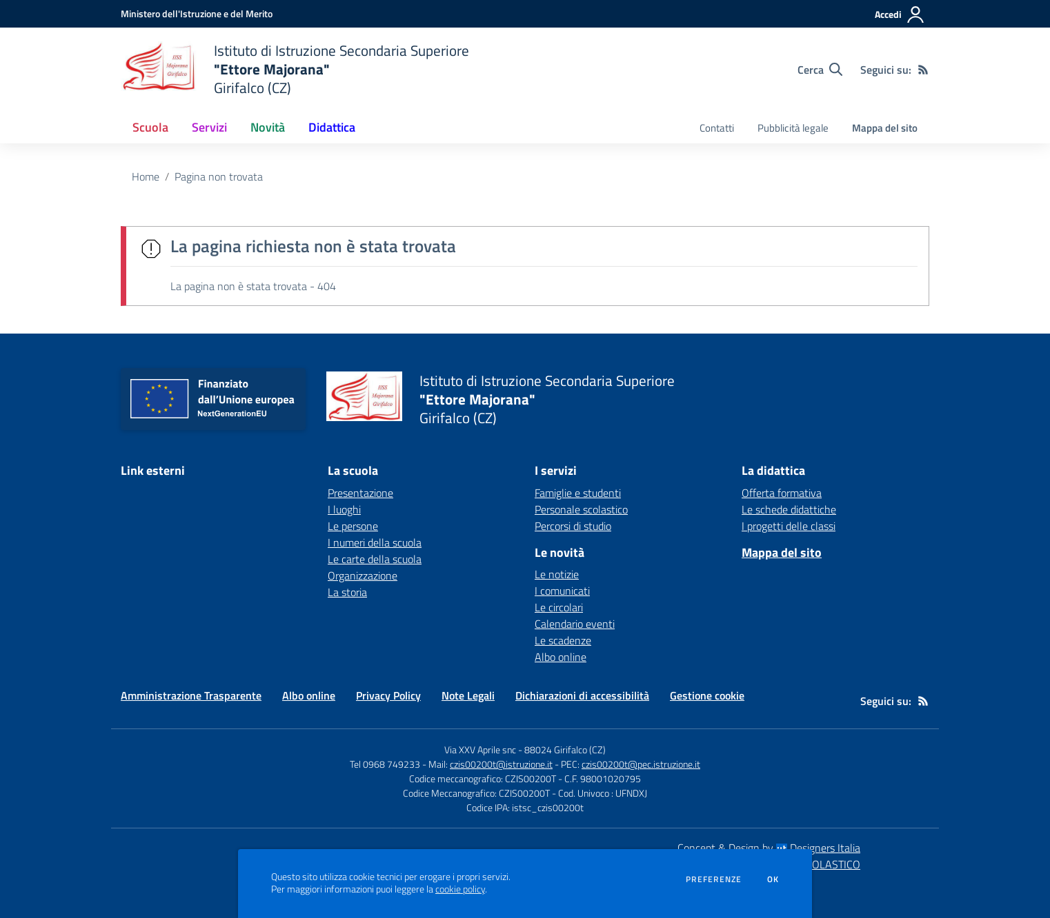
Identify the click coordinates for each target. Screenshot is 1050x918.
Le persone (353, 526)
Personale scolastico (581, 509)
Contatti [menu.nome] (717, 128)
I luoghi (344, 509)
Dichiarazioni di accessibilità (582, 695)
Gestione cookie (707, 695)
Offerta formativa (782, 492)
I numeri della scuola (375, 542)
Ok (773, 879)
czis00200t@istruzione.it (501, 764)
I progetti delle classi (788, 526)
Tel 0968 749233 (385, 764)
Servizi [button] (209, 127)
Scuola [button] (150, 127)
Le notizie (557, 574)
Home (145, 176)
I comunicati (562, 590)
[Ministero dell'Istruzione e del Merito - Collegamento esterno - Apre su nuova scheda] (197, 13)
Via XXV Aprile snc (480, 749)
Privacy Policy (388, 695)
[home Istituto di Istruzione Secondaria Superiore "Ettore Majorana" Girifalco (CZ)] (295, 69)
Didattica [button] (331, 127)
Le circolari (559, 607)
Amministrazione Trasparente (191, 695)
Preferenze (714, 879)
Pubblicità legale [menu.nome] (793, 128)
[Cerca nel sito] (819, 70)
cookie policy (460, 889)
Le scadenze (563, 640)
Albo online (560, 657)
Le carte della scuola (375, 559)
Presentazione (360, 492)
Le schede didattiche (789, 509)
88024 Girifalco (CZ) (565, 749)
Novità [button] (267, 127)
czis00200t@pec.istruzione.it (641, 764)
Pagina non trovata (219, 176)
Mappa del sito (885, 128)
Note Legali (468, 695)
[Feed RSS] (923, 69)
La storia (347, 592)
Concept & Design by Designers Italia (768, 847)
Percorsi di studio (573, 526)
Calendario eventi (575, 623)
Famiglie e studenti (578, 492)
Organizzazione (362, 575)
